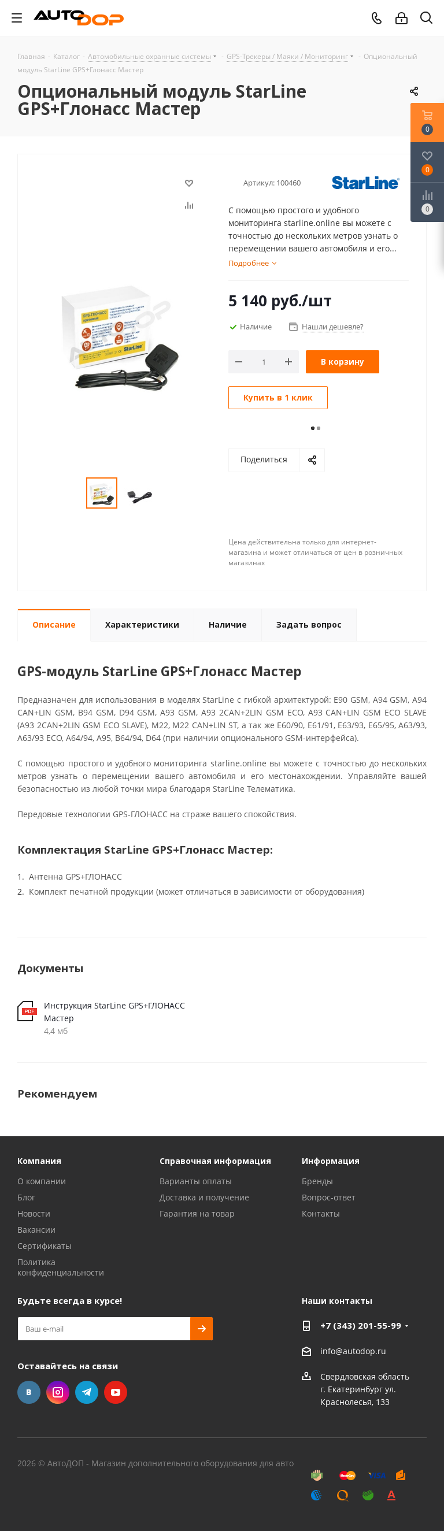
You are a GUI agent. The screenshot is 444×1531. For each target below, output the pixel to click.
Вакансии (36, 1229)
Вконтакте (28, 1392)
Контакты (321, 1213)
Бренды (317, 1181)
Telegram (86, 1392)
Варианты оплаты (196, 1181)
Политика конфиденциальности (60, 1267)
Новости (33, 1213)
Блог (26, 1197)
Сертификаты (44, 1245)
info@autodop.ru (353, 1350)
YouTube (115, 1392)
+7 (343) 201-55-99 (360, 1325)
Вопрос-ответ (329, 1197)
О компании (41, 1181)
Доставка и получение (204, 1197)
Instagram (57, 1392)
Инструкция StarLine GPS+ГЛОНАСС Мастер (114, 1012)
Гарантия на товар (197, 1213)
